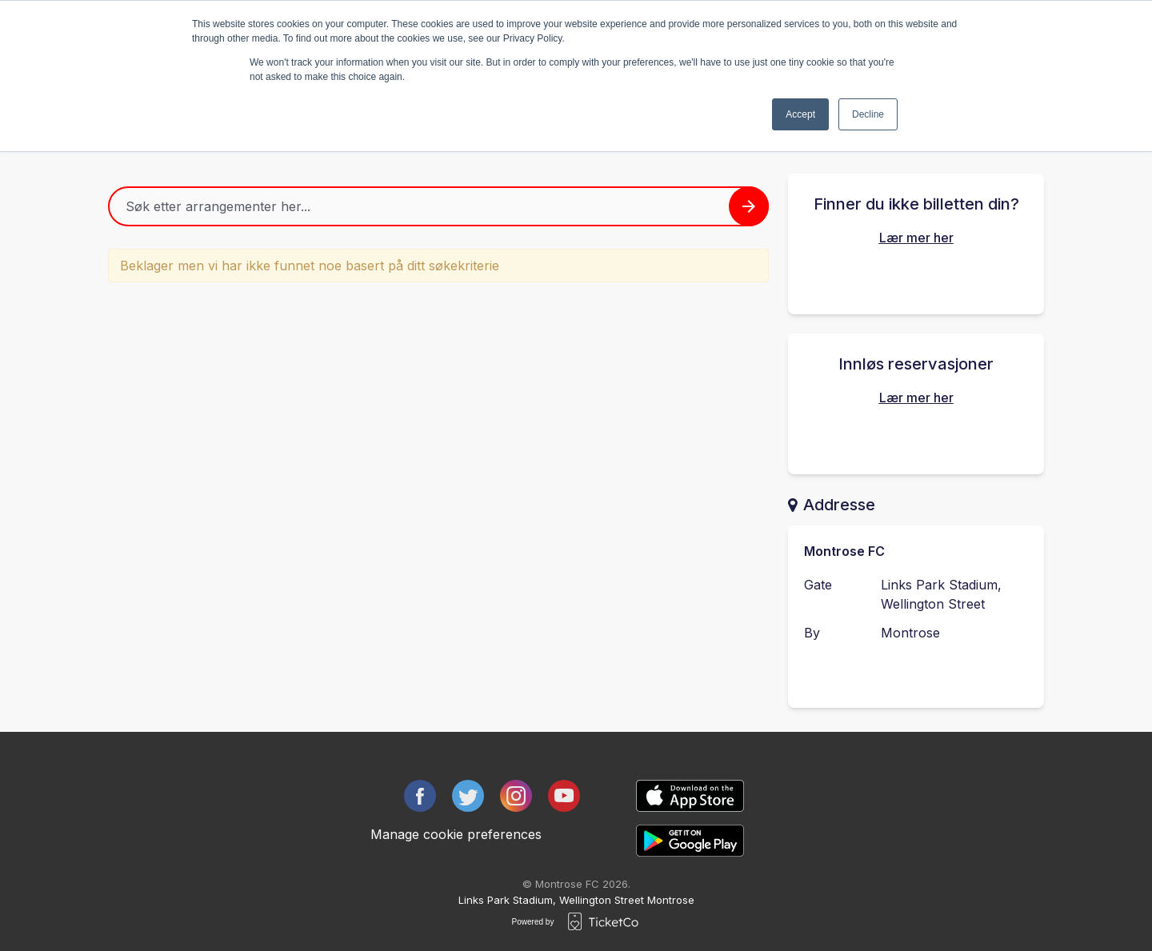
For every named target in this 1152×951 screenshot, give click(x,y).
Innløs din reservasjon (916, 438)
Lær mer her (916, 238)
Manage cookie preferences (456, 834)
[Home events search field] (438, 206)
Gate (818, 585)
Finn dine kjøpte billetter (916, 278)
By (812, 633)
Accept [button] (800, 114)
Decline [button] (868, 114)
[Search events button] (749, 206)
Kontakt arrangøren (916, 674)
